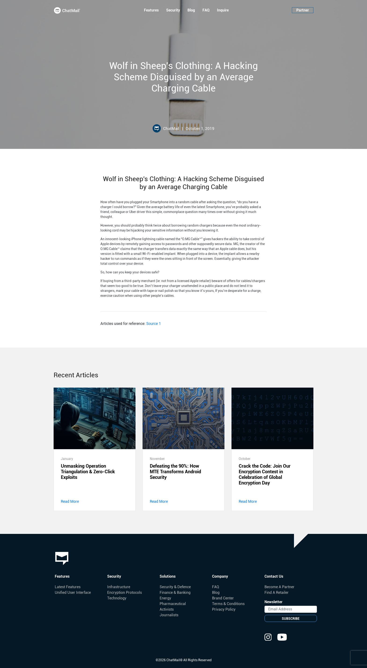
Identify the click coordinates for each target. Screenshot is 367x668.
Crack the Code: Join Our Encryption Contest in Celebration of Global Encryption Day (264, 474)
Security (173, 10)
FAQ (205, 10)
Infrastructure (118, 587)
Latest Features (68, 587)
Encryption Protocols (124, 592)
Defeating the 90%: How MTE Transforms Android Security (175, 471)
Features (151, 10)
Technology (116, 598)
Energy (165, 598)
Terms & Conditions (228, 604)
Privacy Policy (223, 609)
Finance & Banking (175, 592)
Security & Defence (175, 587)
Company (220, 576)
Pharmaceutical (173, 604)
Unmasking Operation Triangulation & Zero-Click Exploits (88, 471)
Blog (191, 10)
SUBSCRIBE (291, 618)
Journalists (169, 615)
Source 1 (153, 323)
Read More (70, 501)
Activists (167, 609)
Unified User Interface (73, 592)
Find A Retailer (276, 592)
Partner (302, 10)
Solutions (168, 576)
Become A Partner (279, 587)
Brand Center (223, 598)
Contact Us (273, 576)
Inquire (223, 10)
